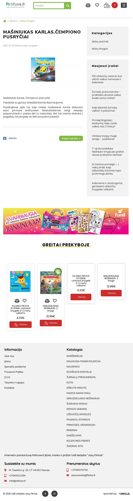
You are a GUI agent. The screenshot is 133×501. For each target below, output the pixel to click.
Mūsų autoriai (100, 41)
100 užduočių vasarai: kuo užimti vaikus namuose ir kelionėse (107, 79)
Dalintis (10, 138)
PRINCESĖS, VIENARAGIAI (81, 426)
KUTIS (70, 384)
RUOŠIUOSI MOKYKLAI (79, 373)
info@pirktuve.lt (17, 482)
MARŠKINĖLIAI (75, 358)
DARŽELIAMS (74, 437)
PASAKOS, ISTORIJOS (78, 421)
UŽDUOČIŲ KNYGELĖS (79, 416)
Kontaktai (9, 389)
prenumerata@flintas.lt (83, 477)
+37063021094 (17, 477)
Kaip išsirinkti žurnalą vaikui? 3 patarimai (104, 109)
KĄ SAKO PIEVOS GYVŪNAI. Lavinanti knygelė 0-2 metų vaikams (20, 309)
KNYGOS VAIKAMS (77, 410)
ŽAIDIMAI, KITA (75, 448)
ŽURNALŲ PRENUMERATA (81, 379)
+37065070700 (79, 471)
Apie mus (9, 358)
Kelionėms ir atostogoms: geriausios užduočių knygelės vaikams (107, 186)
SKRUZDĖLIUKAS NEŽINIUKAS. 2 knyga (51, 307)
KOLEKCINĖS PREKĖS (78, 442)
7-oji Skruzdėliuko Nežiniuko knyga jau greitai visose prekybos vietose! (108, 152)
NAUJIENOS (73, 368)
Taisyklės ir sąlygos (14, 384)
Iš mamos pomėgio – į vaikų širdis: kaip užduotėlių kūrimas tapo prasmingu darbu (106, 169)
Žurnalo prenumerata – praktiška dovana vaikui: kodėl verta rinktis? (106, 95)
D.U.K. (7, 379)
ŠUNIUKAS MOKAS (77, 405)
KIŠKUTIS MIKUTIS (76, 389)
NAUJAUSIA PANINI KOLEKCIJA (84, 363)
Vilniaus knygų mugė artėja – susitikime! (104, 137)
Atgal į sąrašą (71, 138)
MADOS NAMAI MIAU (78, 395)
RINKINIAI (72, 432)
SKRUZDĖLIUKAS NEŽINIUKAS (83, 400)
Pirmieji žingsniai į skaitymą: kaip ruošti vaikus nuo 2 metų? (104, 123)
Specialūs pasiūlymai (15, 368)
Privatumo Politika (13, 373)
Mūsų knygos (28, 20)
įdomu (13, 20)
